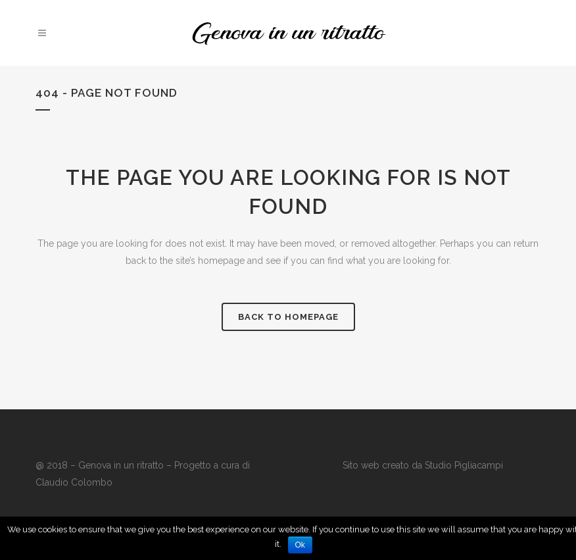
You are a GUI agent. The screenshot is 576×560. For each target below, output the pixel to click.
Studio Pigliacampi (462, 465)
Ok (300, 544)
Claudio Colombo (74, 482)
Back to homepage (288, 317)
